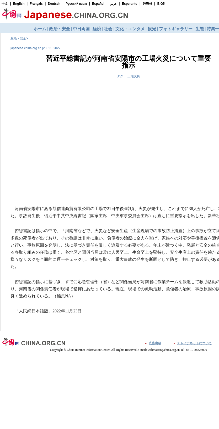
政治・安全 (18, 38)
